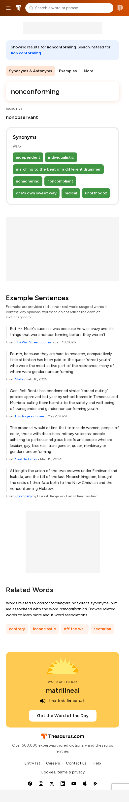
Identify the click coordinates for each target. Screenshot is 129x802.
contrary (17, 628)
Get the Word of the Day (63, 715)
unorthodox (96, 193)
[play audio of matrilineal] (43, 701)
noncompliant (60, 181)
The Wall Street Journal (33, 342)
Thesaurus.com (18, 8)
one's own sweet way (36, 193)
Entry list (32, 763)
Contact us (76, 763)
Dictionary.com (120, 8)
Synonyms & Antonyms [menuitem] (30, 71)
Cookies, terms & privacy (63, 772)
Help (97, 763)
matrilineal (63, 690)
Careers (53, 763)
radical (70, 193)
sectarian (102, 628)
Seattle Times (26, 459)
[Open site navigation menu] (9, 8)
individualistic (61, 157)
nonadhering (27, 181)
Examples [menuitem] (68, 71)
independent (28, 157)
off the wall (75, 628)
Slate (19, 379)
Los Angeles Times (29, 416)
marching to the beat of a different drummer (58, 169)
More (89, 71)
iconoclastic (44, 628)
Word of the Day (62, 682)
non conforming (26, 53)
